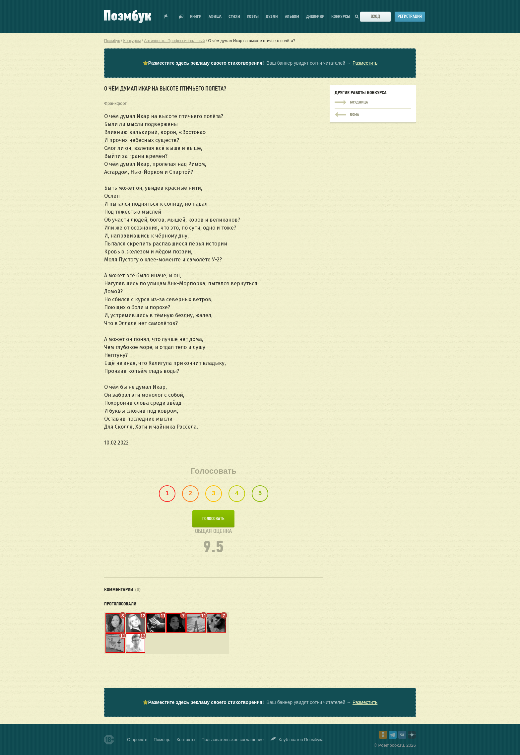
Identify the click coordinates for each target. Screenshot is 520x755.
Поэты (253, 17)
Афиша (215, 17)
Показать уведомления (166, 17)
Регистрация (410, 16)
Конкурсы (340, 17)
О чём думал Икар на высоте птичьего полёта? (251, 40)
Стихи (234, 17)
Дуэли (272, 17)
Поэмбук (112, 40)
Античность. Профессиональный (174, 40)
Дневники (315, 17)
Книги (196, 17)
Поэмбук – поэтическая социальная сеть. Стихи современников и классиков (127, 16)
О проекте (137, 739)
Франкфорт (115, 103)
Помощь (162, 739)
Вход (375, 16)
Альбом (292, 17)
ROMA (373, 113)
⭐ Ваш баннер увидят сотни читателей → (260, 63)
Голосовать (213, 518)
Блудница (373, 102)
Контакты (186, 739)
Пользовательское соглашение (233, 739)
